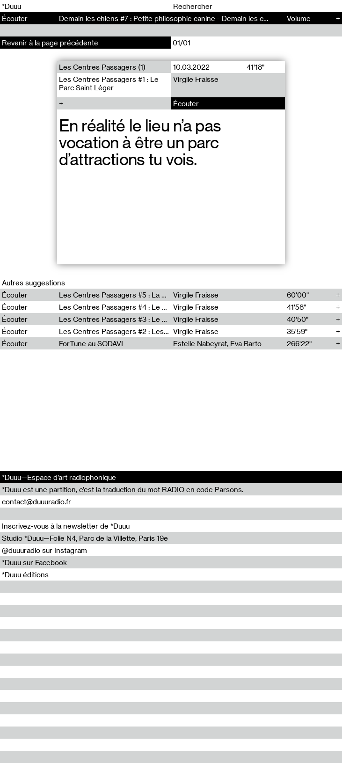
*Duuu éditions (25, 574)
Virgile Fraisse (195, 79)
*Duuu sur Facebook (34, 562)
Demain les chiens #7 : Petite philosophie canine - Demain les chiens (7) (175, 18)
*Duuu (11, 6)
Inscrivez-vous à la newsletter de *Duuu (66, 526)
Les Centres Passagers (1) (102, 67)
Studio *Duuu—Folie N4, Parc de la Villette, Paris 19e (85, 538)
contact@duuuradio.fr (36, 501)
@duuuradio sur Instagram (44, 550)
